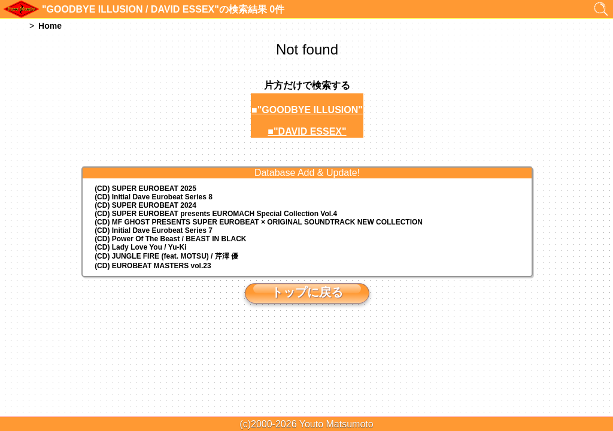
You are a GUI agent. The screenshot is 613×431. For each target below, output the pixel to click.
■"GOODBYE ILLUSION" (307, 110)
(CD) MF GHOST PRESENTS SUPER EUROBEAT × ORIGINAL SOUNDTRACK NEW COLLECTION (259, 222)
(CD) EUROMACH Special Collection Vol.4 (216, 214)
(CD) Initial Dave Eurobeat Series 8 (154, 197)
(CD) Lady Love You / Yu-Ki (140, 247)
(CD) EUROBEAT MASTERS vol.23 (153, 266)
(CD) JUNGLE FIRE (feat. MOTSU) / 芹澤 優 (166, 256)
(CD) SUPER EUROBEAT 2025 (145, 188)
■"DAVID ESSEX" (307, 131)
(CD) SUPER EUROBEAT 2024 (145, 205)
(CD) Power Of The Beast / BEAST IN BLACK (170, 239)
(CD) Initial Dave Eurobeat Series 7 (154, 230)
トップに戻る (307, 292)
